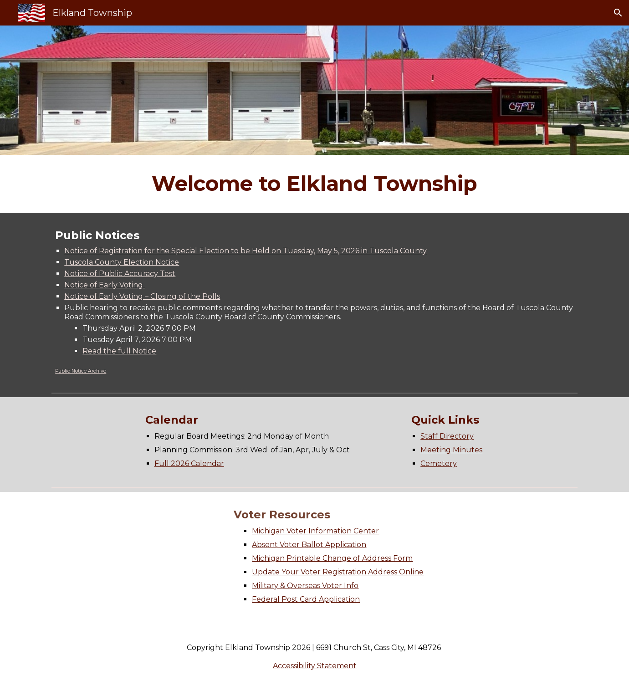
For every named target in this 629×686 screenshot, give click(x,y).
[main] (314, 184)
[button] (618, 13)
